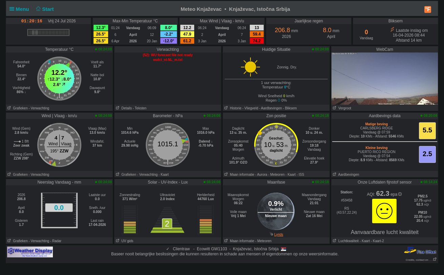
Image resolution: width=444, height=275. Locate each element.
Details (123, 108)
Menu (20, 9)
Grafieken (17, 108)
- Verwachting (38, 108)
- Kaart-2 (377, 241)
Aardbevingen (345, 174)
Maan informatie (238, 174)
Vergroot (341, 108)
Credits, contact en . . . (421, 259)
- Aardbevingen (270, 108)
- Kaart (164, 174)
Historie (232, 108)
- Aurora (261, 174)
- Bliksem (290, 108)
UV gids (124, 241)
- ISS (300, 174)
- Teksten (139, 108)
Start (44, 9)
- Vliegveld (250, 108)
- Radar (55, 241)
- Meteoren (276, 174)
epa (396, 194)
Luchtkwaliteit (345, 241)
